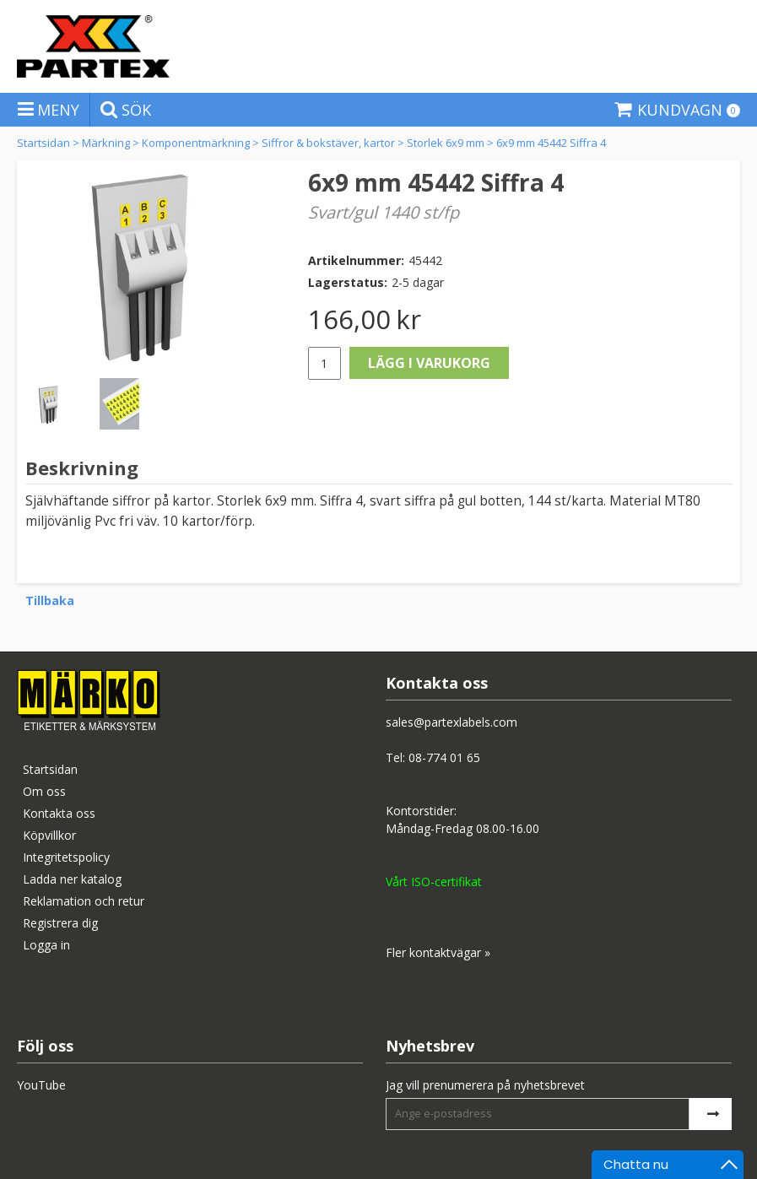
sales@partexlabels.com (451, 722)
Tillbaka (49, 600)
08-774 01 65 (444, 757)
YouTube (41, 1085)
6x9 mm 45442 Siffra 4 (551, 142)
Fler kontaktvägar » (438, 952)
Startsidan (43, 142)
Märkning (106, 142)
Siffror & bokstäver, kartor (328, 142)
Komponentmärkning (196, 142)
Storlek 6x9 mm (445, 142)
